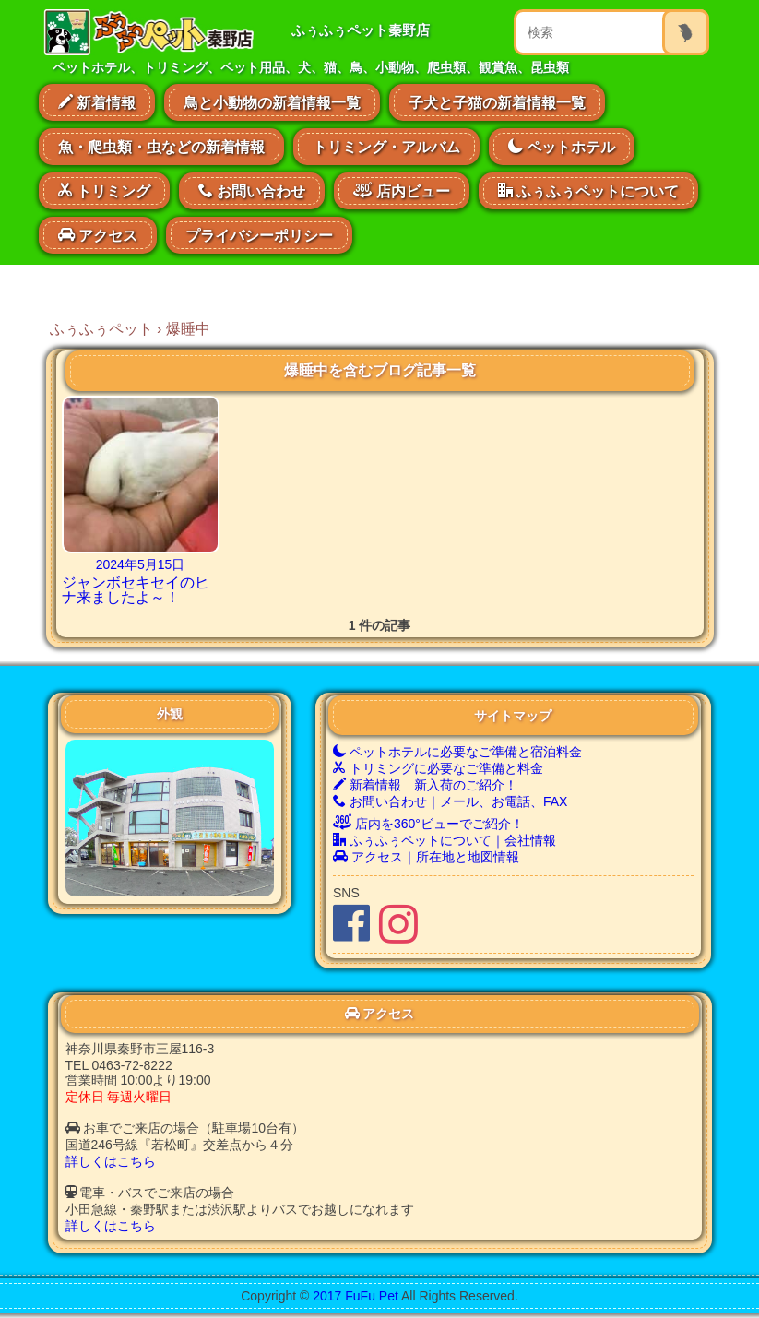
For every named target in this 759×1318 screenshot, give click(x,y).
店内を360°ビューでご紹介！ (428, 823)
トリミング (104, 191)
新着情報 (97, 102)
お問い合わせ (251, 191)
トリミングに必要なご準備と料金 (438, 768)
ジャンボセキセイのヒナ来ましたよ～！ (135, 590)
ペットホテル (561, 146)
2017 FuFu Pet (355, 1295)
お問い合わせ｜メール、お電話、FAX (450, 801)
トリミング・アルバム (386, 147)
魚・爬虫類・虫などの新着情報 (161, 147)
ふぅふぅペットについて (588, 191)
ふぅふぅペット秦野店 (360, 30)
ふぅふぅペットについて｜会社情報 (444, 840)
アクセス (97, 235)
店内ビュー (401, 189)
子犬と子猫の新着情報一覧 (497, 103)
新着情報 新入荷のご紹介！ (425, 785)
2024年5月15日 (140, 564)
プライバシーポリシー (259, 235)
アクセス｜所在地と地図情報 (426, 856)
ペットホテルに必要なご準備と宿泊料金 (457, 751)
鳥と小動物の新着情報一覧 (272, 103)
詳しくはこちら (110, 1161)
